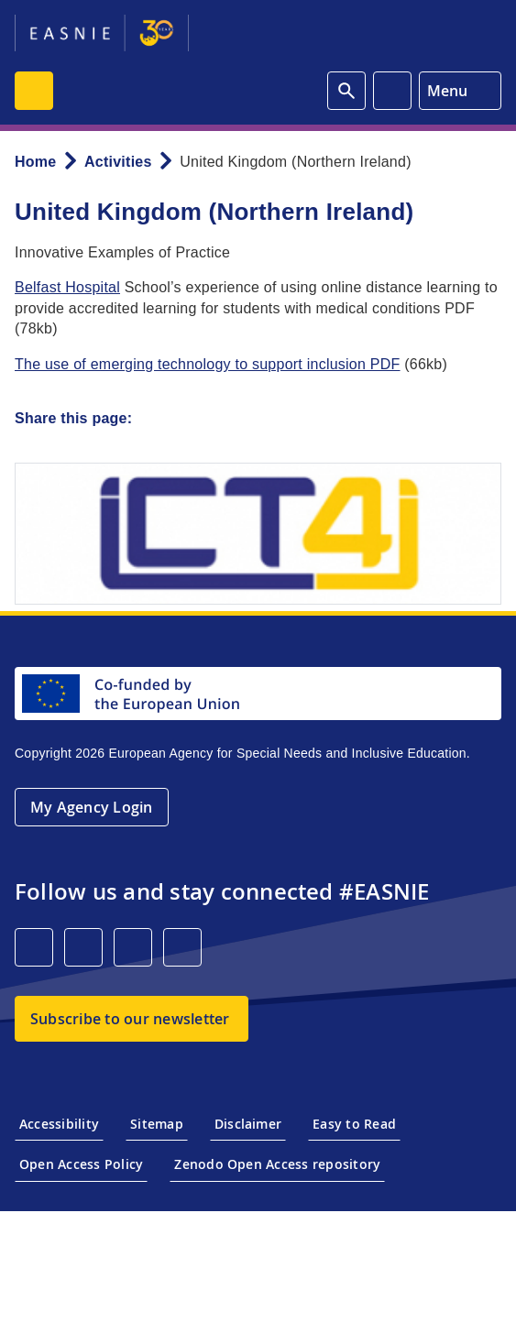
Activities (118, 161)
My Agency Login (91, 807)
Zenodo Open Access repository (277, 1164)
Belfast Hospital (67, 287)
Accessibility (59, 1123)
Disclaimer (247, 1123)
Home (35, 161)
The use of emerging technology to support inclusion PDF (208, 364)
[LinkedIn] (34, 947)
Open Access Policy (81, 1164)
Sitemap (156, 1123)
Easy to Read (354, 1123)
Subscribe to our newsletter (129, 1019)
